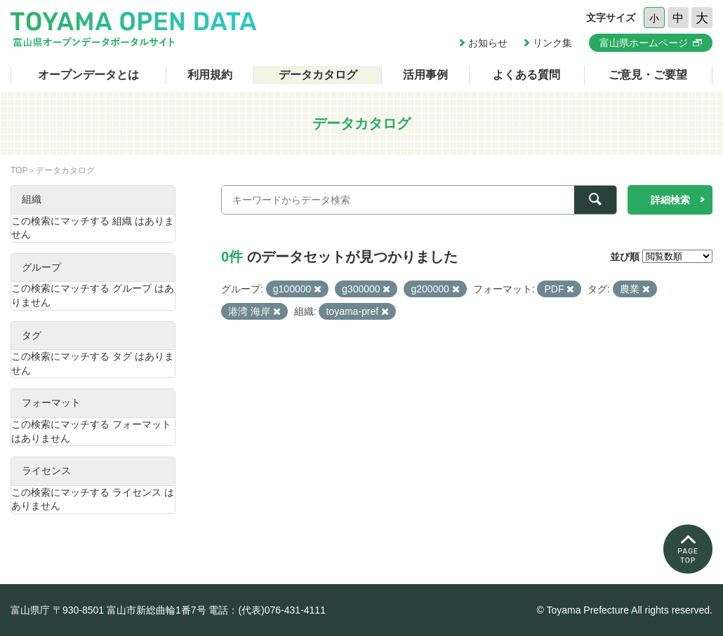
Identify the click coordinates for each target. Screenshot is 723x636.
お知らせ (488, 43)
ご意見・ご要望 (648, 75)
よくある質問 (526, 75)
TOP (19, 170)
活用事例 (425, 75)
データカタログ (318, 75)
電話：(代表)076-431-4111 (267, 610)
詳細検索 (670, 199)
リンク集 (552, 43)
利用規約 (209, 75)
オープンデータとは (88, 75)
